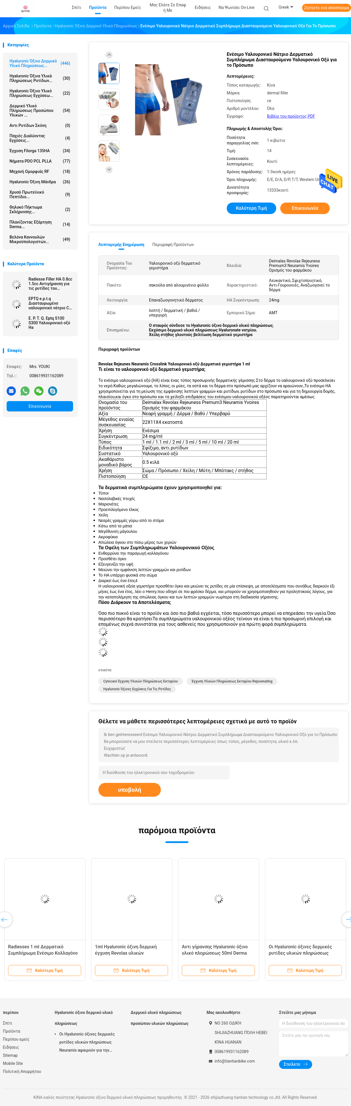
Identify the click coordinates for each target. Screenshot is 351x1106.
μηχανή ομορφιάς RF (39, 171)
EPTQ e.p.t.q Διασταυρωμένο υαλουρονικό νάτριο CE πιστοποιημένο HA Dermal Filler (49, 303)
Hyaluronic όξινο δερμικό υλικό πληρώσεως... (39, 63)
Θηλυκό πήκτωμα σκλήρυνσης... (39, 209)
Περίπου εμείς (16, 1039)
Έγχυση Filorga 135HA (39, 151)
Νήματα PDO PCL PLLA (39, 161)
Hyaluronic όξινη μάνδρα (39, 182)
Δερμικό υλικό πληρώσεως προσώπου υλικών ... (39, 110)
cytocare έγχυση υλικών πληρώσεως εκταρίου (140, 681)
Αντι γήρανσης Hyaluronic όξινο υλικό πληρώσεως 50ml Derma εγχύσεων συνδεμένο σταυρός (215, 953)
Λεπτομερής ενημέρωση (121, 244)
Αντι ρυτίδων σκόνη (39, 125)
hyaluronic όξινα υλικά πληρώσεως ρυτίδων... (39, 78)
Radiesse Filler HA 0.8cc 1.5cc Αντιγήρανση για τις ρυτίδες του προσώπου (50, 284)
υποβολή (129, 789)
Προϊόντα (11, 1031)
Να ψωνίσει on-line (237, 7)
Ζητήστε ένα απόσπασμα (326, 7)
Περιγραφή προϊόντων (173, 244)
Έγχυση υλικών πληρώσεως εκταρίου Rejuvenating (232, 681)
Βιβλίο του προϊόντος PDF (291, 116)
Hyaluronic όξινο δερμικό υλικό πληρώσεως (84, 1018)
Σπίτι (7, 1023)
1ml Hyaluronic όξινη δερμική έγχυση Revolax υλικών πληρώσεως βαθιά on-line (126, 953)
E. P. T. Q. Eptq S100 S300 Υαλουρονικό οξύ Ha (49, 323)
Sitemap (10, 1055)
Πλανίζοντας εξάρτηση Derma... (39, 224)
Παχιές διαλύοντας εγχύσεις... (39, 138)
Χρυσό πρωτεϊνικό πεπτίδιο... (39, 194)
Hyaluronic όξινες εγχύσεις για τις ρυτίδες (137, 689)
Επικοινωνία (39, 406)
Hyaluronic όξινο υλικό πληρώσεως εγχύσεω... (39, 93)
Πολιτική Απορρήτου (22, 1071)
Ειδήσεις (11, 1047)
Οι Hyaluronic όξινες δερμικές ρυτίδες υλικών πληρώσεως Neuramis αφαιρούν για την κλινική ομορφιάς (87, 1043)
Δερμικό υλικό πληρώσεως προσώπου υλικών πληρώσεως (159, 1018)
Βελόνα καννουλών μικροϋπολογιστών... (39, 239)
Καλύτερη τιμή (251, 208)
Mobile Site (13, 1063)
